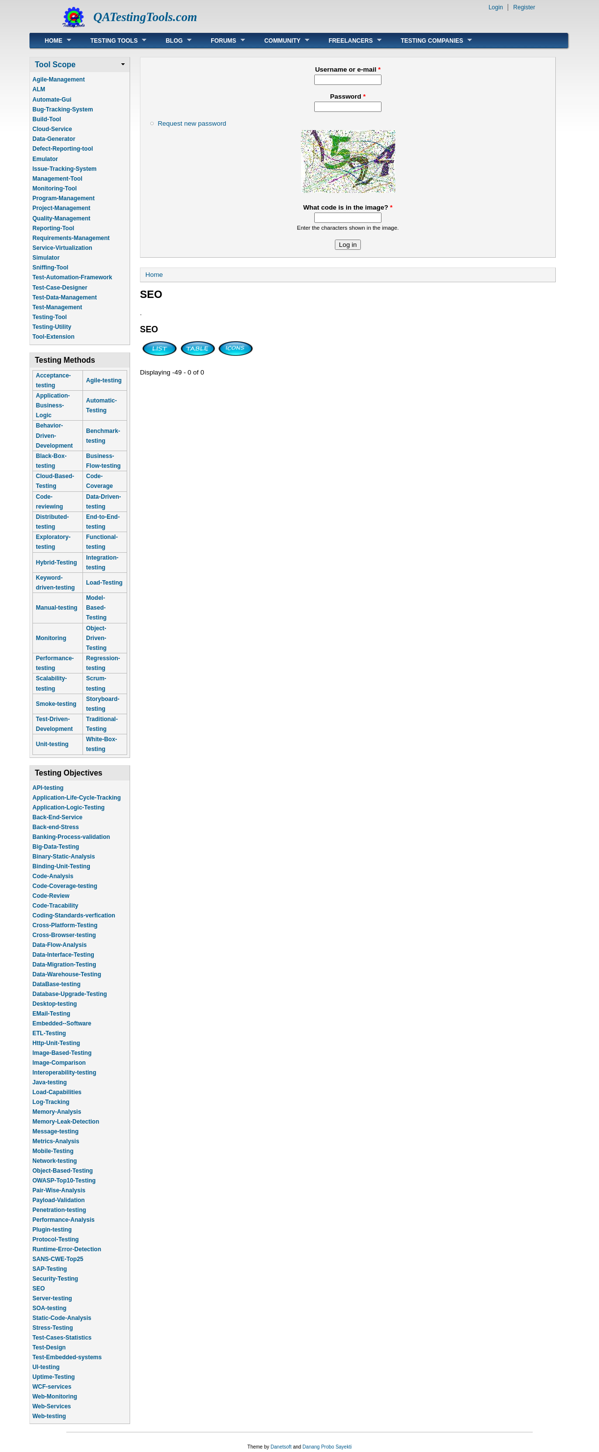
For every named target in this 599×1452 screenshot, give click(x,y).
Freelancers (347, 40)
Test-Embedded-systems (67, 1357)
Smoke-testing (56, 703)
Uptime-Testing (53, 1376)
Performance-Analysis (63, 1219)
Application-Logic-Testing (68, 807)
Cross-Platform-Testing (64, 925)
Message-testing (55, 1131)
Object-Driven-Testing (96, 638)
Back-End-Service (57, 817)
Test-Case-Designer (59, 287)
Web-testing (49, 1416)
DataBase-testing (56, 984)
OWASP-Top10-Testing (64, 1180)
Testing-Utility (51, 326)
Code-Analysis (52, 876)
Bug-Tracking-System (62, 109)
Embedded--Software (61, 1023)
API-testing (47, 787)
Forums (220, 40)
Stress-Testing (52, 1327)
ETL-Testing (49, 1033)
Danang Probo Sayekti (327, 1447)
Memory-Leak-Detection (65, 1121)
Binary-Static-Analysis (63, 856)
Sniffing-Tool (50, 267)
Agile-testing (104, 380)
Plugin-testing (52, 1229)
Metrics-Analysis (55, 1141)
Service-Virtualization (62, 247)
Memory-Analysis (56, 1111)
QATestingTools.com (145, 17)
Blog (171, 40)
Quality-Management (61, 218)
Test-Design (49, 1347)
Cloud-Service (52, 129)
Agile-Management (58, 79)
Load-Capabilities (57, 1092)
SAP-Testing (49, 1268)
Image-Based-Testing (61, 1052)
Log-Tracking (50, 1102)
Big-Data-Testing (55, 846)
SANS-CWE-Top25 (57, 1259)
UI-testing (45, 1367)
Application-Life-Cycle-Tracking (76, 797)
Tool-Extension (53, 336)
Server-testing (52, 1298)
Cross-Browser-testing (64, 935)
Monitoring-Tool (54, 188)
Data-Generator (53, 138)
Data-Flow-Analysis (59, 944)
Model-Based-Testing (96, 607)
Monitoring (51, 638)
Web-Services (51, 1406)
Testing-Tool (49, 317)
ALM (38, 89)
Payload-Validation (58, 1200)
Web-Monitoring (54, 1396)
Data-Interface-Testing (63, 954)
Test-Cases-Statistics (62, 1337)
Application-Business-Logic (53, 405)
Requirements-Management (70, 238)
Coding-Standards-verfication (73, 915)
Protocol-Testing (55, 1239)
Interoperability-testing (64, 1072)
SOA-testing (49, 1308)
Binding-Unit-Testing (61, 866)
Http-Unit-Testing (56, 1043)
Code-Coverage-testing (64, 886)
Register (524, 7)
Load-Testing (104, 582)
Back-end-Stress (55, 827)
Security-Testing (55, 1278)
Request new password (192, 123)
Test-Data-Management (64, 297)
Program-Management (63, 198)
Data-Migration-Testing (64, 964)
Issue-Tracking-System (64, 168)
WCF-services (51, 1386)
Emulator (45, 159)
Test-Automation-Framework (72, 277)
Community (279, 40)
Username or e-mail (348, 69)
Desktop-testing (54, 1003)
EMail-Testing (51, 1013)
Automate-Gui (51, 99)
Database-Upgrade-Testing (69, 994)
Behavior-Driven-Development (54, 435)
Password (347, 96)
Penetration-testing (59, 1210)
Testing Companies (429, 40)
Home (50, 40)
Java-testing (49, 1082)
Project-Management (61, 208)
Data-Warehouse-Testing (66, 974)
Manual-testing (57, 607)
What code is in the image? (347, 207)
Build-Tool (46, 119)
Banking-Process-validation (71, 837)
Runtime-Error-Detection (66, 1249)
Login (496, 7)
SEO (38, 1288)
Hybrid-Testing (56, 562)
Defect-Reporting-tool (62, 148)
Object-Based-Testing (62, 1170)
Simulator (45, 257)
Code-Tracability (55, 905)
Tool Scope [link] (55, 64)
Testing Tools (111, 40)
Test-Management (57, 307)
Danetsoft (281, 1447)
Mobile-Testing (53, 1151)
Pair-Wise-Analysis (58, 1190)
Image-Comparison (59, 1062)
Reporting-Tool (53, 228)
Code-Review (50, 895)
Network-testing (54, 1160)
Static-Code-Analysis (61, 1318)
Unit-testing (52, 744)
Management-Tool (57, 178)
